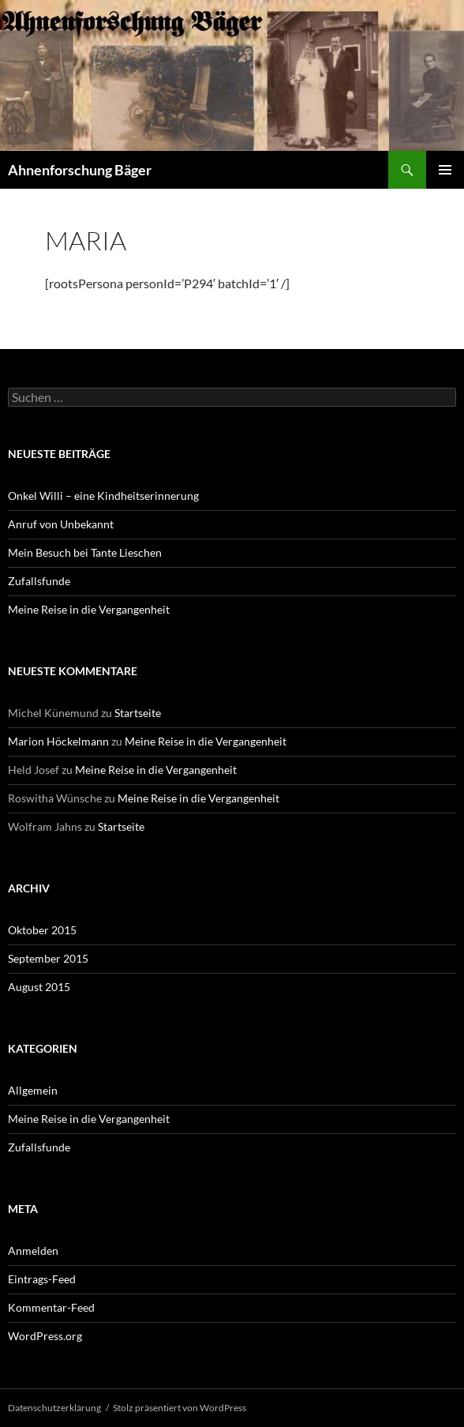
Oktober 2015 (42, 930)
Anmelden (33, 1250)
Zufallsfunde (39, 581)
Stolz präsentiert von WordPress (179, 1408)
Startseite (137, 712)
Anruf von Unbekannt (61, 524)
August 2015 (39, 986)
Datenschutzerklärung (54, 1408)
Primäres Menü (445, 170)
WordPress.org (45, 1336)
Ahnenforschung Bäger (80, 169)
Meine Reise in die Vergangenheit (89, 609)
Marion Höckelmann (58, 741)
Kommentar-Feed (51, 1307)
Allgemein (33, 1090)
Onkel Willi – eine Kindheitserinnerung (103, 495)
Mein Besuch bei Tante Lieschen (85, 552)
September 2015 (48, 958)
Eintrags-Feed (42, 1279)
